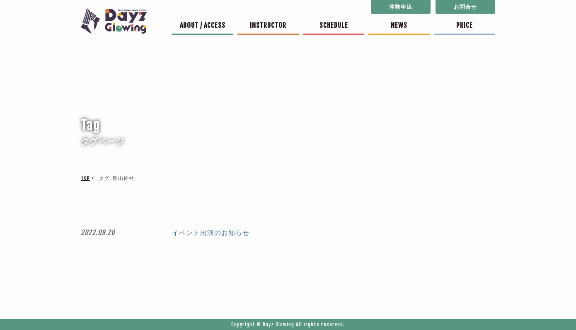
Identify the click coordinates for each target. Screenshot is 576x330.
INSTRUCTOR (268, 25)
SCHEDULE (333, 25)
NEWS (399, 25)
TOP (85, 178)
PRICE (464, 25)
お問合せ (465, 6)
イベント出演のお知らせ (210, 232)
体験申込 (400, 6)
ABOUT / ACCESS (202, 25)
